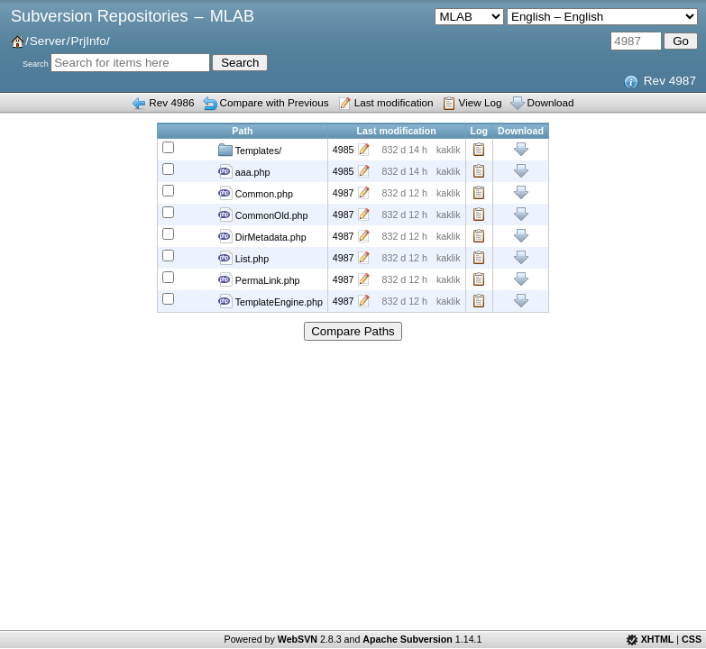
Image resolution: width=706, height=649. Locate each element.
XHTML (657, 639)
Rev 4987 (670, 80)
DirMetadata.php (262, 236)
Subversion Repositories (99, 16)
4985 (343, 149)
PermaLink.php (259, 279)
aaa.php (244, 171)
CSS (691, 639)
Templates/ (249, 149)
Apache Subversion (407, 639)
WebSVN (297, 639)
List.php (243, 258)
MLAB (232, 16)
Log (480, 149)
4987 (343, 192)
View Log (480, 102)
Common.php (255, 193)
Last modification (394, 102)
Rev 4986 (171, 102)
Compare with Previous (274, 102)
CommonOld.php (263, 214)
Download (550, 102)
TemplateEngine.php (270, 301)
